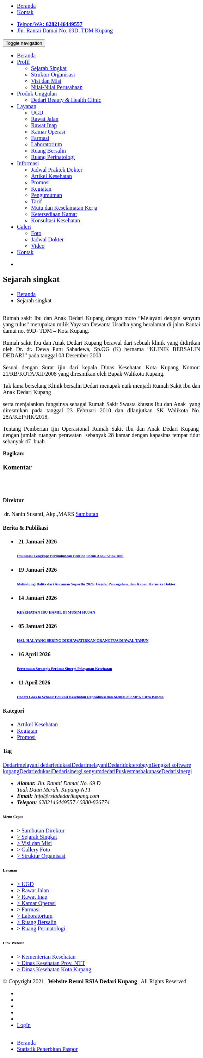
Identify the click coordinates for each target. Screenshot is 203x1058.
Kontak (25, 12)
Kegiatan (27, 731)
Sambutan (87, 514)
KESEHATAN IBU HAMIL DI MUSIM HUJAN (56, 612)
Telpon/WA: (49, 24)
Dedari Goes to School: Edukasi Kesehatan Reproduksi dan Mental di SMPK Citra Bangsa (90, 697)
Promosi (26, 737)
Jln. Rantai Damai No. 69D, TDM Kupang (65, 30)
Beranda (26, 6)
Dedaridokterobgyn (129, 765)
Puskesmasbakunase (138, 771)
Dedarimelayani (21, 765)
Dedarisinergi (67, 771)
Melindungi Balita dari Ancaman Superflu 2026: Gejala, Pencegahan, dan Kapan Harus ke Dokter (96, 584)
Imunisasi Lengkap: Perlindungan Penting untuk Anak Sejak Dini (70, 556)
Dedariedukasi (35, 771)
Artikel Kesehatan (37, 724)
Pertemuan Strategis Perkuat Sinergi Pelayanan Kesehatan (64, 668)
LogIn (24, 1025)
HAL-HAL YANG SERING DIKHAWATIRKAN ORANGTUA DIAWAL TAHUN (82, 640)
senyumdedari (99, 771)
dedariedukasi (55, 765)
